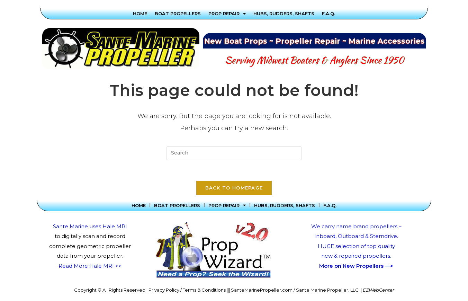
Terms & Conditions (204, 290)
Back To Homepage (234, 188)
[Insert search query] (234, 153)
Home (140, 13)
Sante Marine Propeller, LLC (327, 290)
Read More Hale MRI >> (90, 266)
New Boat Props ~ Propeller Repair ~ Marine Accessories (314, 41)
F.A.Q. (328, 13)
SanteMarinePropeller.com (261, 290)
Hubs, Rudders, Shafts (283, 13)
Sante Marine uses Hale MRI (90, 226)
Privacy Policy (163, 290)
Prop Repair (227, 13)
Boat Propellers (178, 13)
